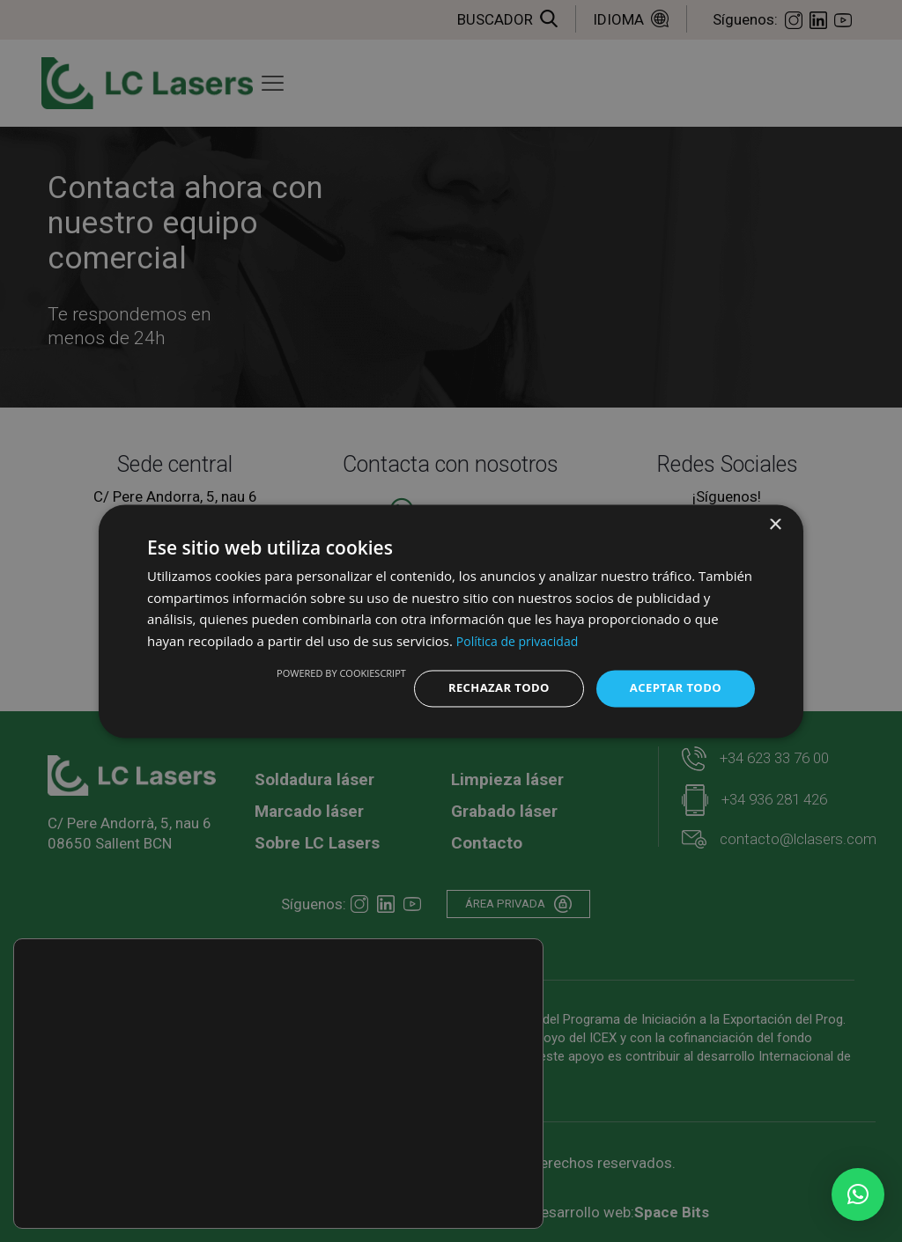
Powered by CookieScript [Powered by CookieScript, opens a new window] (328, 672)
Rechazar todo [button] (489, 688)
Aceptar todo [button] (672, 688)
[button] (858, 1194)
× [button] (774, 523)
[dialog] (451, 621)
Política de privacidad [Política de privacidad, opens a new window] (521, 640)
